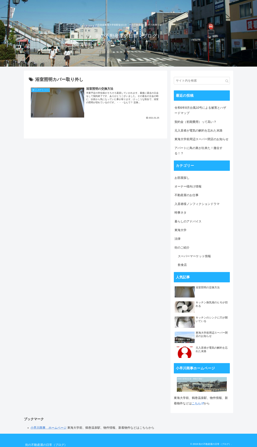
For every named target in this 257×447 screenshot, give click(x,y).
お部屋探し (182, 177)
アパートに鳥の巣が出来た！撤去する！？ (198, 150)
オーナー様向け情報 (188, 186)
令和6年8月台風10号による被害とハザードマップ (200, 110)
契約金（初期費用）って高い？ (195, 122)
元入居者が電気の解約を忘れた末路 (198, 130)
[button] (227, 81)
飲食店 (182, 265)
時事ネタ (180, 212)
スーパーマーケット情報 (194, 256)
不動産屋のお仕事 (186, 195)
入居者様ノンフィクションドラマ (197, 204)
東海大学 (180, 230)
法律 (177, 238)
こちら (198, 403)
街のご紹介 (182, 247)
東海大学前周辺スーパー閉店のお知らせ (201, 139)
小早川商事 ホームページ (48, 427)
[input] (202, 80)
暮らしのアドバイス (188, 221)
